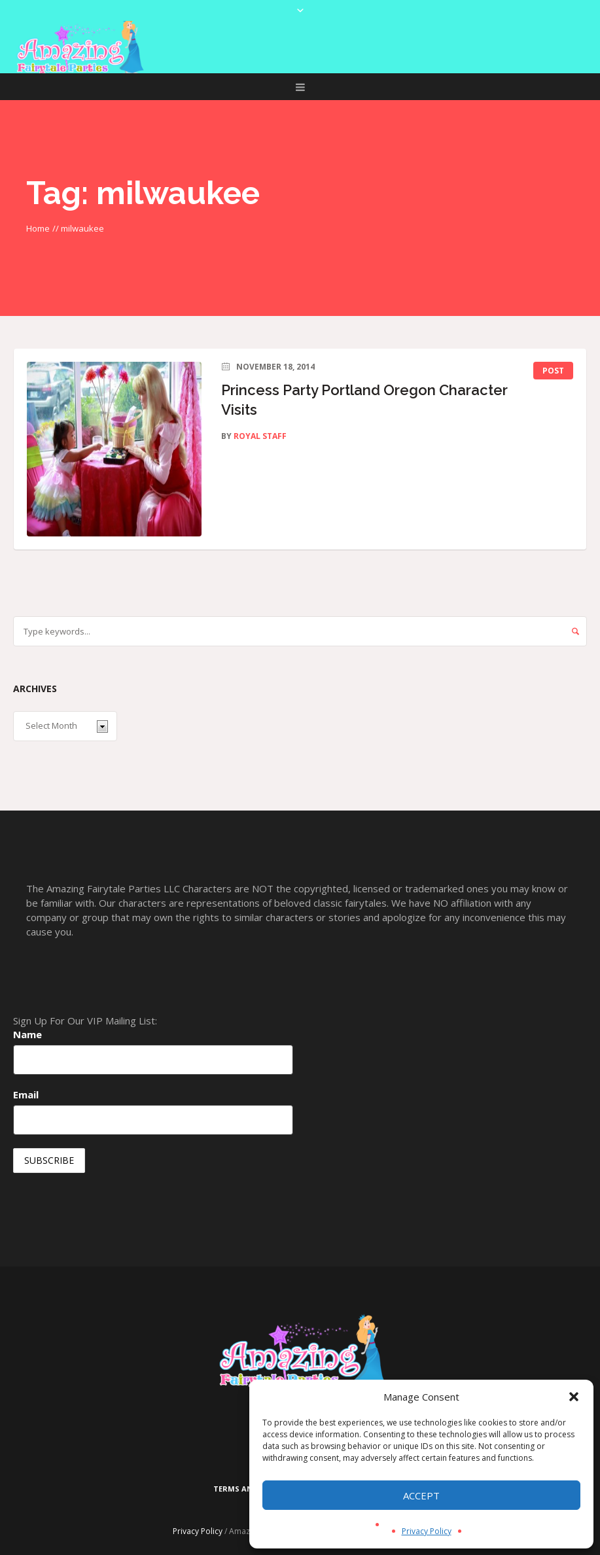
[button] (573, 1396)
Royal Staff (260, 436)
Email (26, 1094)
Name (27, 1034)
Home (38, 228)
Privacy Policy (426, 1531)
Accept (421, 1495)
